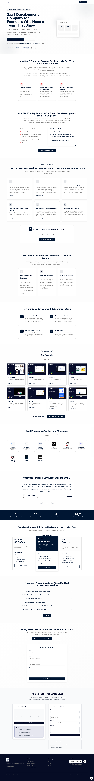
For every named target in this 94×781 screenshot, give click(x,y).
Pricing (69, 1)
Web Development (30, 761)
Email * (30, 656)
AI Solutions (74, 1)
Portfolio (64, 1)
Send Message (47, 678)
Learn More (11, 383)
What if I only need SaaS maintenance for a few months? (47, 595)
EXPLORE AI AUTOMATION (56, 416)
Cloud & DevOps (30, 769)
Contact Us (82, 774)
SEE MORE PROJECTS (37, 416)
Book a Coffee (23, 565)
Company (31, 661)
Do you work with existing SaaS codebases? (47, 598)
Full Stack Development (31, 767)
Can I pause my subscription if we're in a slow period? (47, 609)
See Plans (57, 638)
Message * (31, 667)
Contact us (47, 615)
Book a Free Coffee (75, 761)
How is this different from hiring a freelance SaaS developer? (47, 591)
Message (52, 725)
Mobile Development (31, 765)
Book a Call (83, 1)
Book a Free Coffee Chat (15, 39)
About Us (50, 761)
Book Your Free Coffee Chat (42, 638)
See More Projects (47, 239)
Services (60, 1)
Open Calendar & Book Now (29, 722)
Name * (30, 650)
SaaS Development (31, 763)
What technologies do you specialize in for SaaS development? (47, 605)
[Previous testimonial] (41, 503)
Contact (49, 765)
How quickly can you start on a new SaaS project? (47, 602)
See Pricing (30, 39)
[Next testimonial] (52, 503)
